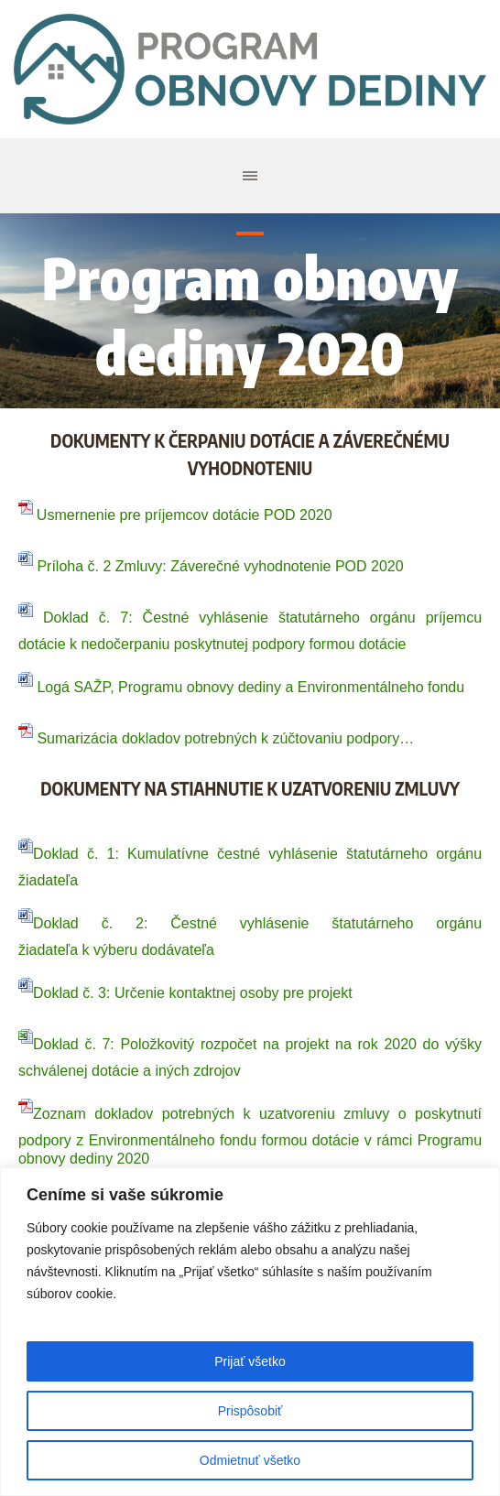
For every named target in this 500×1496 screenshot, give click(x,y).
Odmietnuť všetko (250, 1460)
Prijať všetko (250, 1361)
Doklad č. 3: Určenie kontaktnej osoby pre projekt (193, 993)
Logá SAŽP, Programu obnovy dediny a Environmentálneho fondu (241, 687)
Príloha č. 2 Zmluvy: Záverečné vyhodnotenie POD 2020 (218, 566)
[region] (250, 1331)
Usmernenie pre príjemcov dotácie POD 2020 (184, 515)
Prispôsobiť (250, 1411)
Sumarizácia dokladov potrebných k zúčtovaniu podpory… (216, 738)
